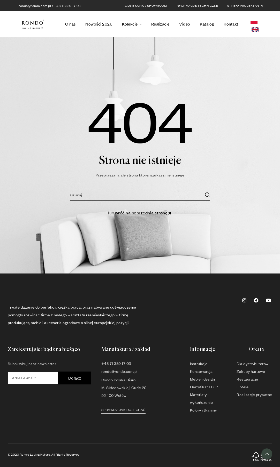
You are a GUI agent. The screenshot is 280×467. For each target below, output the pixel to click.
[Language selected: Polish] (260, 24)
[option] (256, 29)
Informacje (202, 349)
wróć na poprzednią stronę (143, 212)
